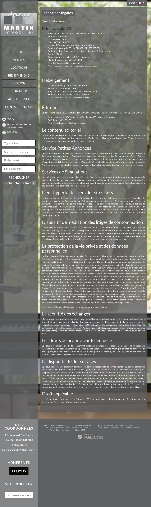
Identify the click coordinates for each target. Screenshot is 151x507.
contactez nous (19, 106)
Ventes (19, 59)
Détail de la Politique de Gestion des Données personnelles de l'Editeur (75, 307)
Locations (18, 67)
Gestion (19, 83)
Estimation (19, 90)
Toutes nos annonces (60, 493)
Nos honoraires (72, 490)
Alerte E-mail (19, 98)
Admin (87, 490)
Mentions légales (58, 490)
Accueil (19, 51)
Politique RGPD (75, 493)
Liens (82, 490)
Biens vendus (19, 75)
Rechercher (19, 176)
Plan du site (46, 490)
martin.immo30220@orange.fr (19, 449)
